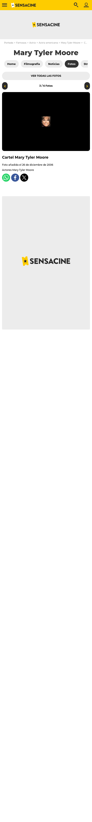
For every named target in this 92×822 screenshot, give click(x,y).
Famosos (21, 42)
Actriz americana (48, 42)
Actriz (32, 42)
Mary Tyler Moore (70, 42)
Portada (8, 42)
